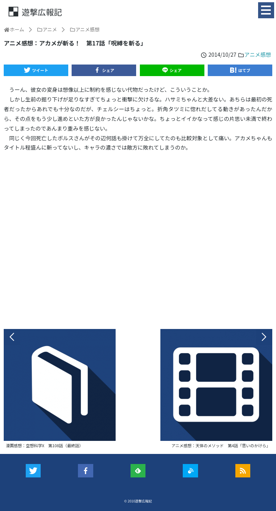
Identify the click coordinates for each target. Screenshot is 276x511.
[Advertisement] (138, 240)
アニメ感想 (257, 54)
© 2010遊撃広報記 (138, 501)
